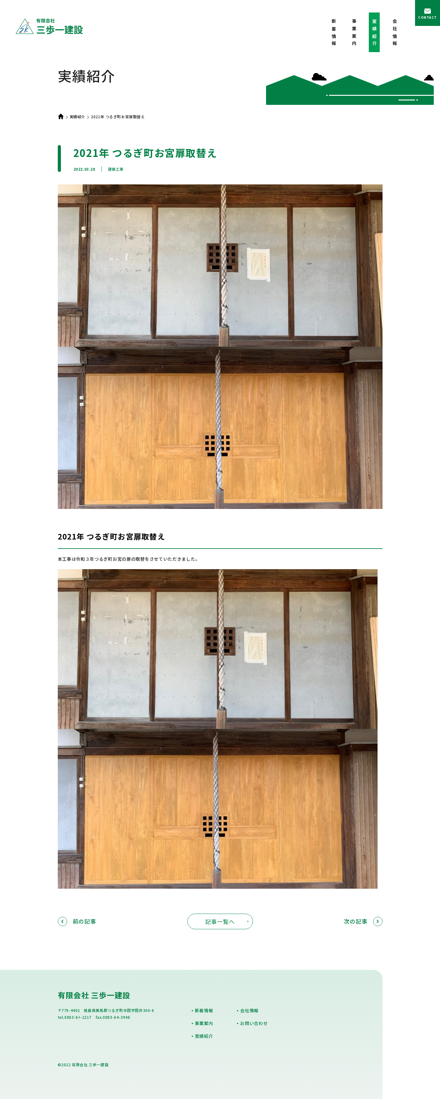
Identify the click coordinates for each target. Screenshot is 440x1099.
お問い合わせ (254, 1023)
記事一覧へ (220, 921)
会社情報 (395, 33)
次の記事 (363, 921)
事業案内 (354, 33)
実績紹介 (77, 116)
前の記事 (77, 921)
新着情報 (334, 33)
